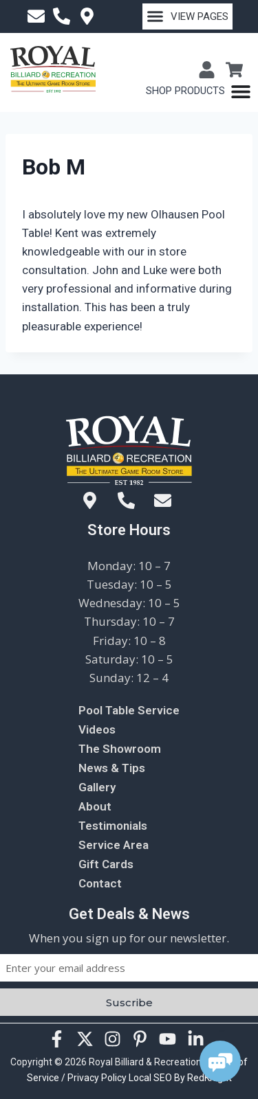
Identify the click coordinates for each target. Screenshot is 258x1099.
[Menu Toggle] (198, 91)
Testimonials (112, 825)
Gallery (97, 787)
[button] (187, 16)
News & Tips (111, 768)
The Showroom (119, 749)
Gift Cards (105, 864)
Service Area (113, 845)
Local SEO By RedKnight (180, 1077)
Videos (97, 729)
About (94, 806)
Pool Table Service (129, 710)
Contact (100, 883)
